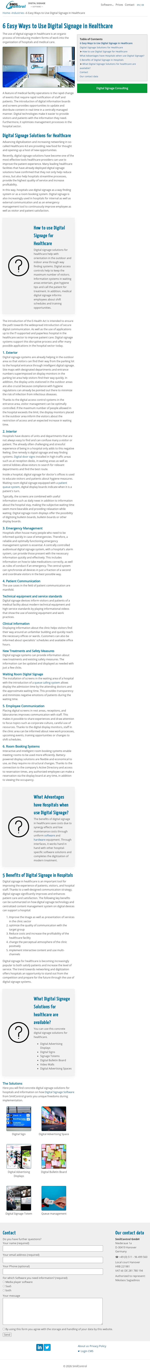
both (7, 1290)
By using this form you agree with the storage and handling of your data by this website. (58, 1329)
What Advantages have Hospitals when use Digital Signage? (112, 55)
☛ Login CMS (85, 1351)
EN (138, 4)
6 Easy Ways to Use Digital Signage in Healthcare (106, 43)
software (49, 835)
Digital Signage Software (59, 1092)
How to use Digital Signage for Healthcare (104, 51)
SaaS (7, 1286)
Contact (129, 4)
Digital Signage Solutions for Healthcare (101, 47)
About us (83, 1346)
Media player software (18, 1282)
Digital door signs (24, 456)
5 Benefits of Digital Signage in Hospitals (102, 59)
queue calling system (47, 682)
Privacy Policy (98, 1346)
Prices (119, 4)
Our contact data (89, 76)
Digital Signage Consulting (112, 88)
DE (142, 4)
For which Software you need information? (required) (35, 1278)
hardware (40, 839)
